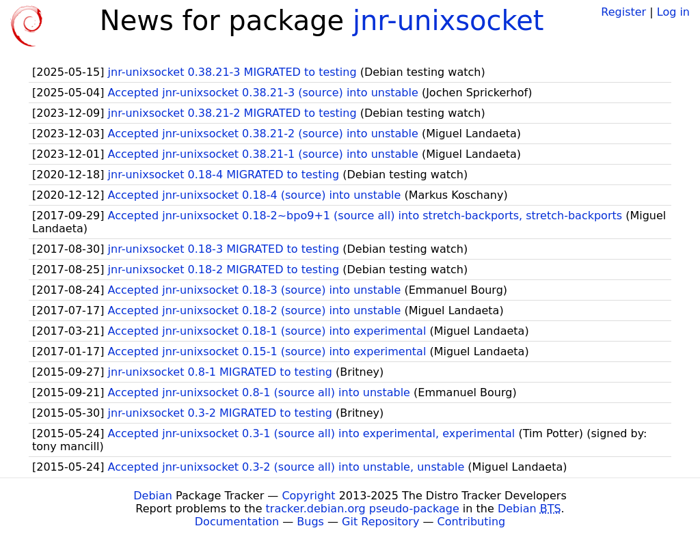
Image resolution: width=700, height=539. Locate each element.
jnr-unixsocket (448, 20)
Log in (673, 11)
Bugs (310, 521)
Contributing (472, 521)
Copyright (308, 495)
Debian (152, 495)
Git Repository (380, 521)
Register (623, 11)
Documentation (237, 521)
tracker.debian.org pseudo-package (362, 508)
